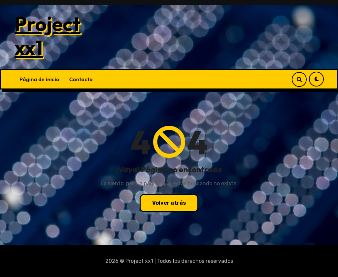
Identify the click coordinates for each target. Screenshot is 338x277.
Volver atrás (169, 203)
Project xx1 (48, 35)
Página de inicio (39, 79)
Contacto (81, 79)
